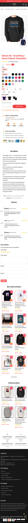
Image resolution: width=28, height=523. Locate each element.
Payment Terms (4, 488)
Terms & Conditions (5, 473)
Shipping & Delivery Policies (7, 486)
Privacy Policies (4, 475)
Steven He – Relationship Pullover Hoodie (20, 348)
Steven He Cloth (9, 9)
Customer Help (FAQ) (6, 494)
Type (3, 67)
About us (3, 471)
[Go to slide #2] (18, 49)
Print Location (5, 94)
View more (14, 377)
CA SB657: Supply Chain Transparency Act (11, 479)
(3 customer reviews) (13, 61)
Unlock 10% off (25, 517)
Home (2, 9)
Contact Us (3, 492)
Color (3, 71)
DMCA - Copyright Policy (6, 477)
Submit (3, 280)
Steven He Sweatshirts (21, 9)
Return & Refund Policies (6, 490)
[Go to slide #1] (10, 49)
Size (3, 86)
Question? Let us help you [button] (21, 521)
